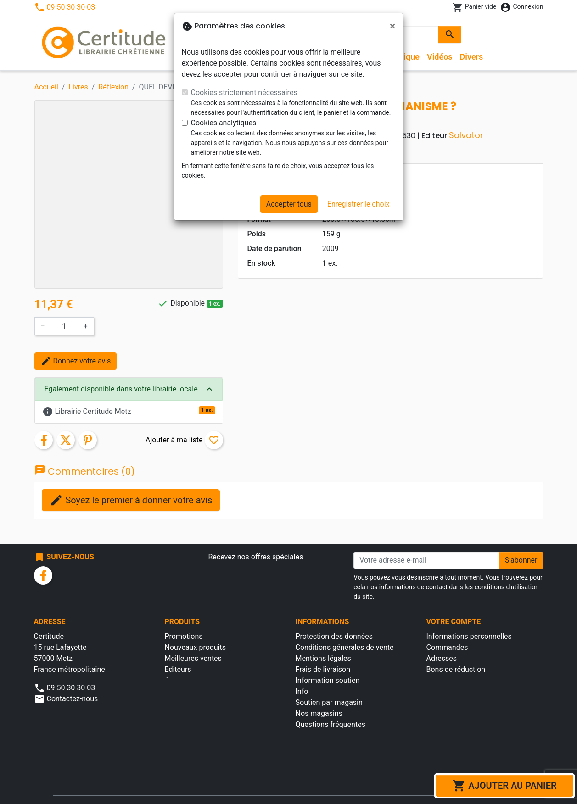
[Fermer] (392, 26)
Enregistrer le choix (358, 204)
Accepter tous (289, 204)
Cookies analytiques (224, 122)
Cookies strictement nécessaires (244, 92)
